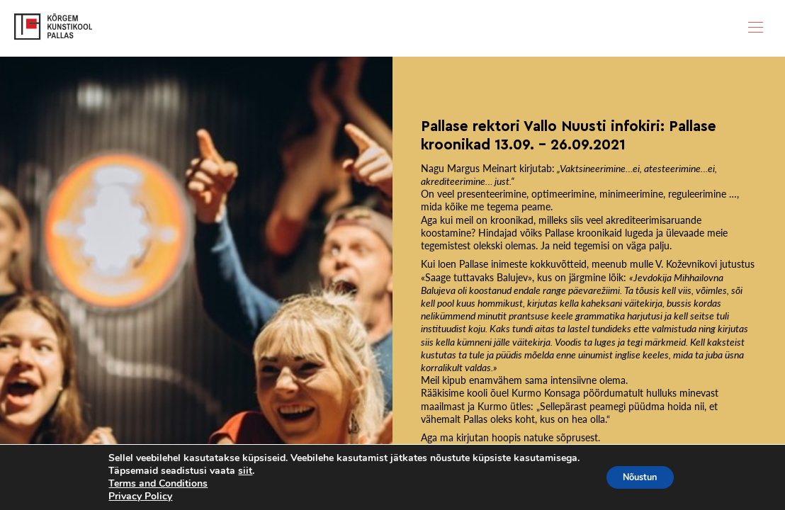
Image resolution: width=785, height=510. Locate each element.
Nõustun (640, 477)
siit (239, 471)
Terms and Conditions (151, 483)
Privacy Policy (134, 496)
